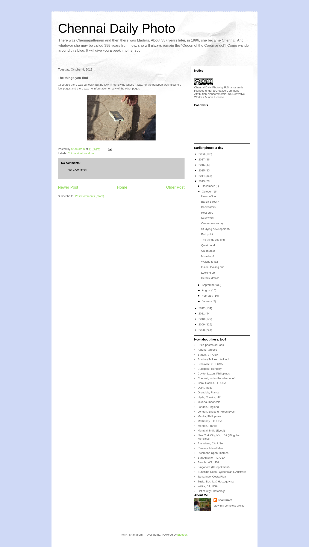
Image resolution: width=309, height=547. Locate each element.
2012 (202, 308)
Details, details (210, 278)
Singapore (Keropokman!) (214, 467)
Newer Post (68, 187)
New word (207, 218)
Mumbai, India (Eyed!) (211, 430)
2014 (202, 175)
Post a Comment (77, 169)
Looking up (208, 272)
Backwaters (208, 207)
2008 (202, 329)
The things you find (213, 239)
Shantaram (225, 500)
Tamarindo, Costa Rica (212, 476)
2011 (202, 313)
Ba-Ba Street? (210, 201)
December (209, 186)
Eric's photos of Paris (211, 345)
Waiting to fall (209, 261)
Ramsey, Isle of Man (210, 448)
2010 (202, 318)
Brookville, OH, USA (210, 364)
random (89, 153)
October (207, 191)
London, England (208, 406)
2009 (202, 324)
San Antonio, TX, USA (211, 457)
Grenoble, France (208, 392)
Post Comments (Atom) (89, 196)
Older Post (175, 187)
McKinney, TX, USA (210, 421)
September (209, 285)
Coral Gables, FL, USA (212, 383)
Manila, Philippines (209, 416)
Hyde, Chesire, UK (209, 397)
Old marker (208, 250)
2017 (202, 159)
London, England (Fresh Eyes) (216, 411)
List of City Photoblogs (211, 491)
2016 (202, 164)
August (206, 290)
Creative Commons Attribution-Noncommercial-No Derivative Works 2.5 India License (219, 94)
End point (207, 234)
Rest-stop (207, 212)
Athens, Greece (207, 349)
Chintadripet (75, 153)
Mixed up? (207, 256)
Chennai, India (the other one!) (216, 378)
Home (122, 187)
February (208, 295)
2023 (202, 154)
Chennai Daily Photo (116, 28)
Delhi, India (205, 387)
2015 (202, 170)
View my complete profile (229, 505)
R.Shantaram (232, 87)
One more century (212, 223)
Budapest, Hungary (209, 368)
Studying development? (215, 229)
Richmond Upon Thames (213, 453)
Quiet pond (208, 245)
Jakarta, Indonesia (209, 402)
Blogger (182, 534)
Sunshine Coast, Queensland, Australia (222, 471)
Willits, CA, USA (208, 486)
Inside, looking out (212, 267)
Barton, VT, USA (208, 354)
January (207, 301)
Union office (208, 196)
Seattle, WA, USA (209, 462)
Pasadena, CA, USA (210, 443)
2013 (202, 181)
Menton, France (207, 425)
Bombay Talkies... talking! (213, 359)
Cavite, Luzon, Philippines (214, 373)
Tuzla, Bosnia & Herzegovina (215, 481)
